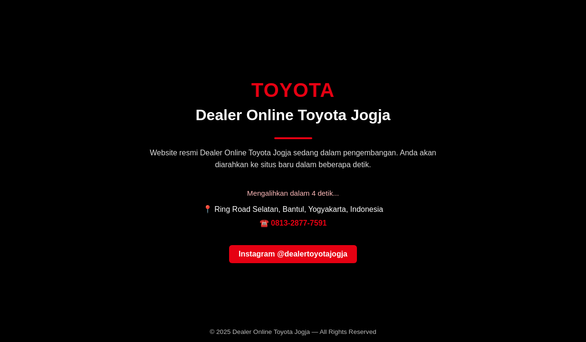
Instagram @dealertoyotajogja (293, 254)
